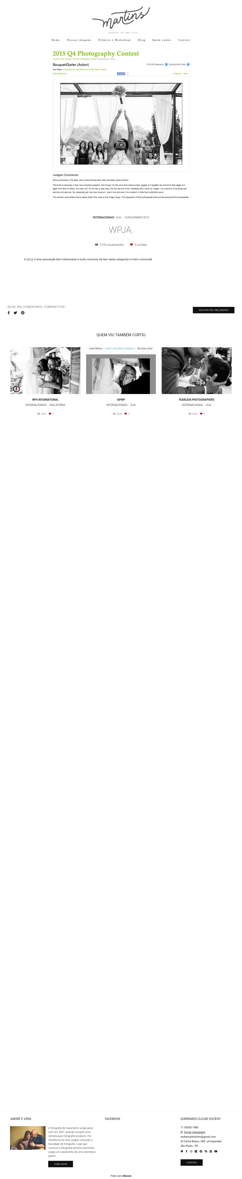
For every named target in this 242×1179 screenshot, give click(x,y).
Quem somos (162, 40)
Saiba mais (60, 1164)
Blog (141, 40)
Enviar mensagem (194, 1132)
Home (56, 40)
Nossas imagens (79, 40)
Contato (184, 40)
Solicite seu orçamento (214, 990)
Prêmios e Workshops (114, 40)
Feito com (121, 1175)
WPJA (30, 259)
